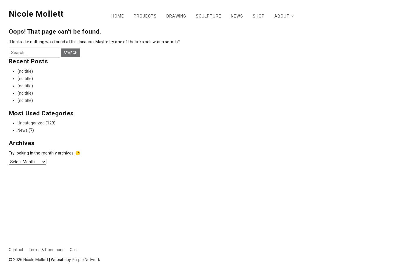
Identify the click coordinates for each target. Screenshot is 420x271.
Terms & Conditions (47, 249)
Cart (74, 249)
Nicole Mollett (36, 14)
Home (117, 16)
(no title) (25, 71)
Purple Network (86, 259)
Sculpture (208, 16)
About (282, 16)
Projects (145, 16)
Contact (16, 249)
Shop (259, 16)
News (237, 16)
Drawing (176, 16)
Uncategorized (31, 123)
